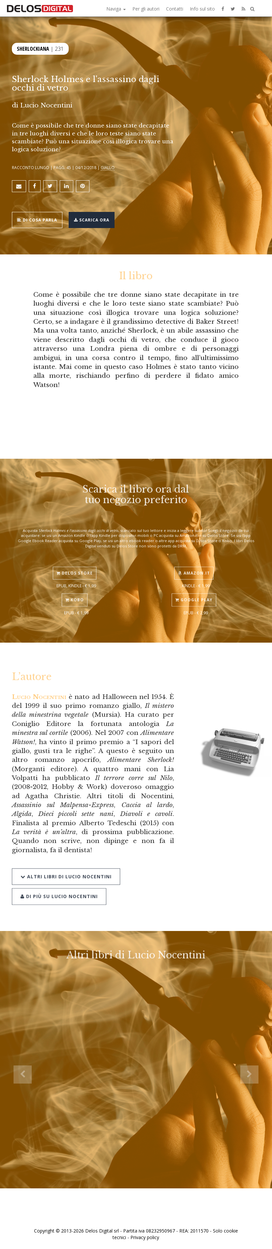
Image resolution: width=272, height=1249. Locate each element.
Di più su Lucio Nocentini (59, 883)
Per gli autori (145, 9)
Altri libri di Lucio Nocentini (66, 863)
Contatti (174, 9)
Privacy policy (144, 1237)
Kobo (74, 589)
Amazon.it (194, 563)
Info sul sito (202, 9)
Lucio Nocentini (46, 105)
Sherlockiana (33, 47)
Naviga (116, 9)
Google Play (194, 589)
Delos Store (74, 563)
